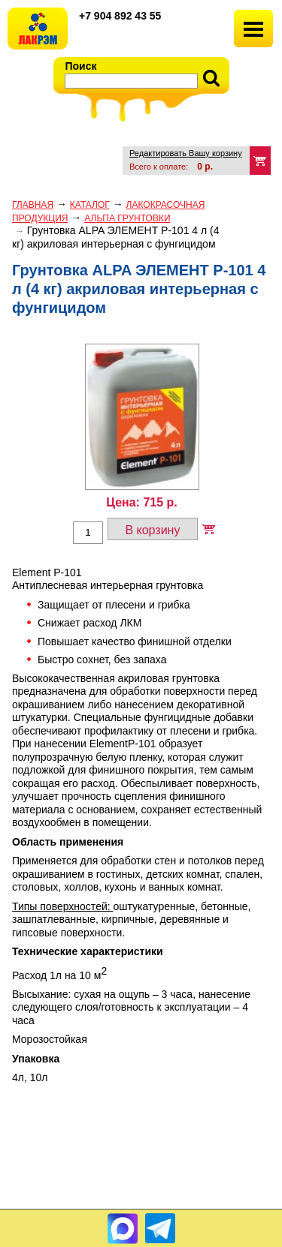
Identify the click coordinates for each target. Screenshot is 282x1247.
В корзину (152, 530)
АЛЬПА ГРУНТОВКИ (127, 218)
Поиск (81, 66)
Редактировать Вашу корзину (185, 153)
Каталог (90, 205)
